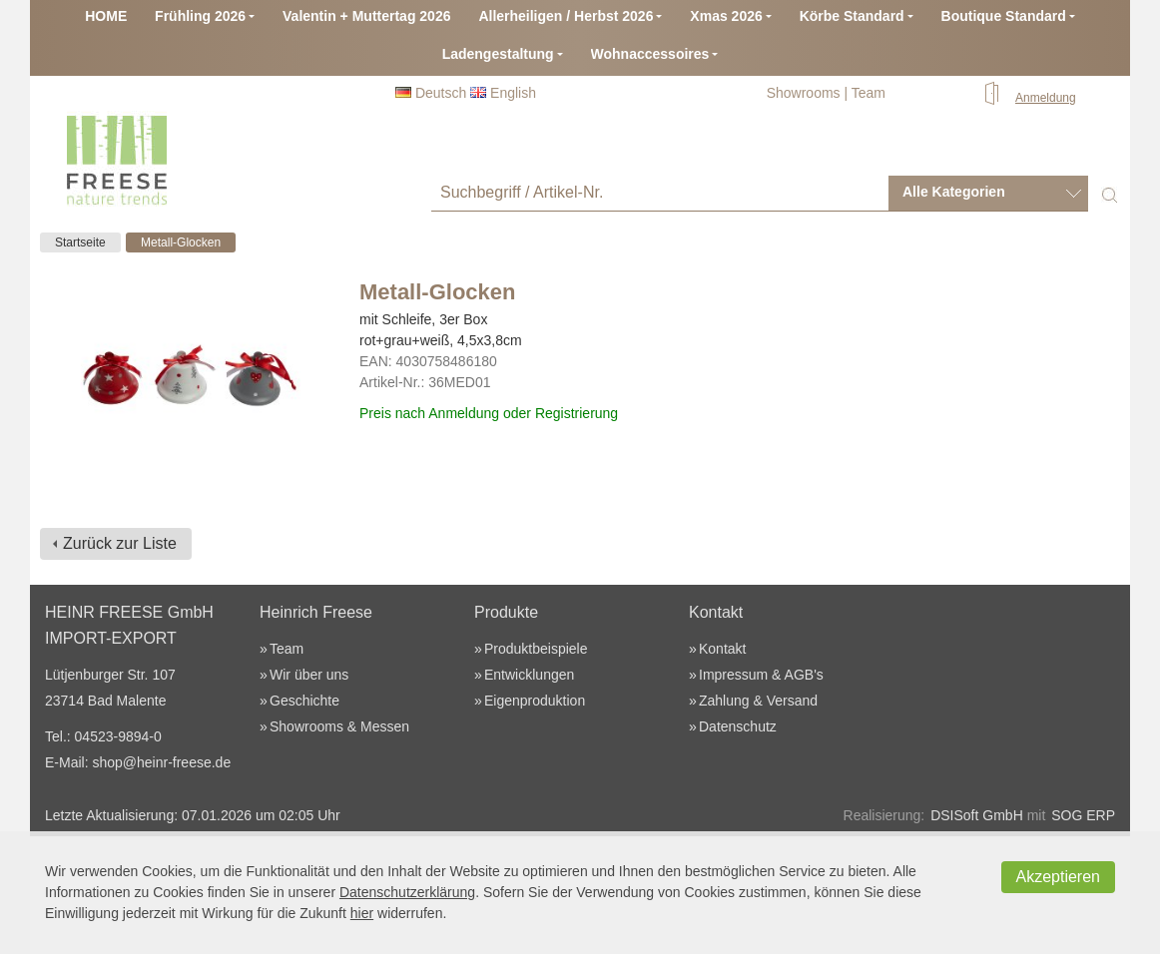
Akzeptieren (1058, 876)
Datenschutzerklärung (407, 892)
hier (361, 913)
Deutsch (430, 93)
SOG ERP (1083, 815)
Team (868, 93)
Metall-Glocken (181, 242)
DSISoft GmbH (976, 815)
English (503, 93)
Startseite (80, 242)
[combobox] (988, 193)
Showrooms (804, 93)
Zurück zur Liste (120, 543)
